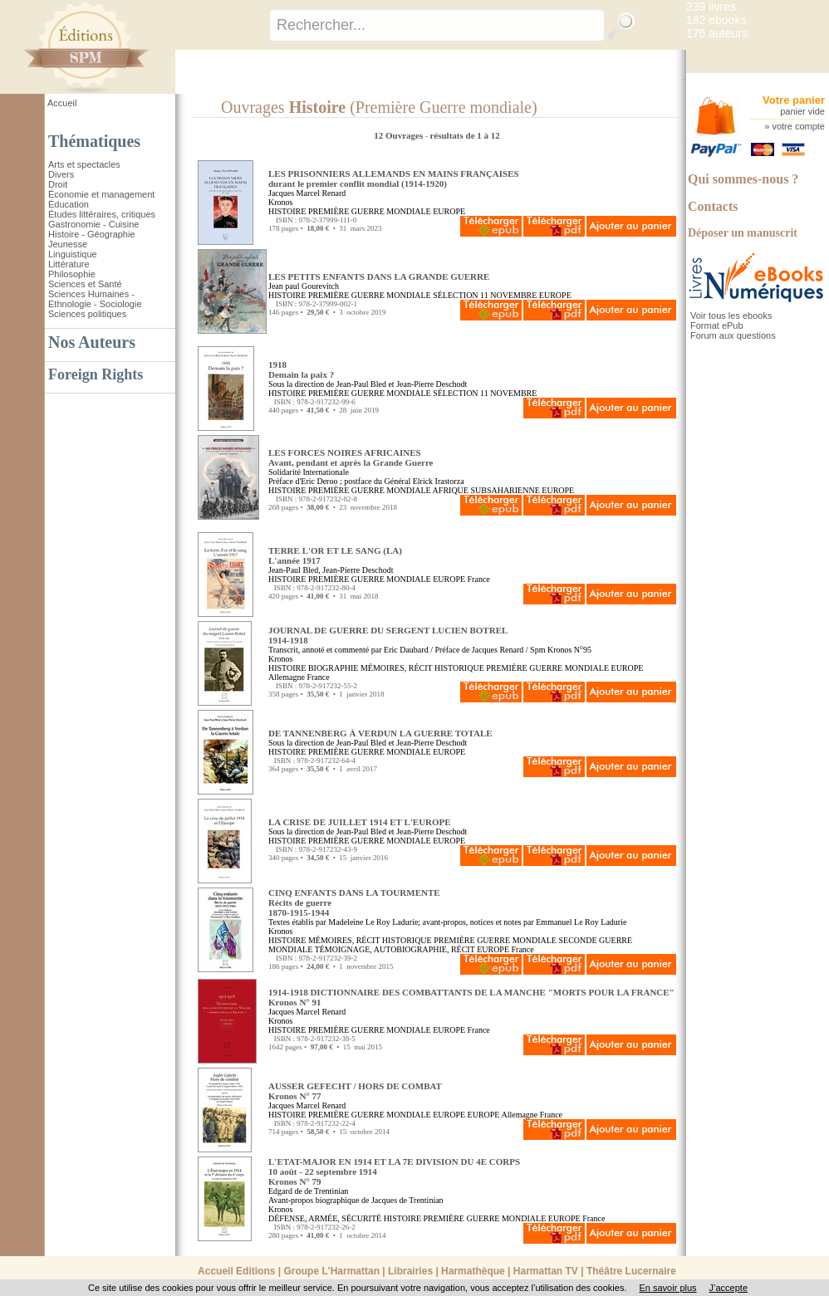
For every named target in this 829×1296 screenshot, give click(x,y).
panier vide (802, 111)
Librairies (410, 1271)
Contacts (713, 206)
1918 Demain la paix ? (301, 369)
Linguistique (72, 254)
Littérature (69, 264)
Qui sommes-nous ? (743, 179)
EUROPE (449, 211)
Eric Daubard (406, 649)
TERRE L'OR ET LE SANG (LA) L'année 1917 (335, 555)
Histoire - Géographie (91, 234)
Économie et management (101, 194)
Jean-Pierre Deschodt (431, 384)
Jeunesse (67, 244)
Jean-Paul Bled (361, 384)
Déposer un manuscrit (742, 233)
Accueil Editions (236, 1271)
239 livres (711, 6)
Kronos (280, 202)
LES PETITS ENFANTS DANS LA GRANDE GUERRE (378, 276)
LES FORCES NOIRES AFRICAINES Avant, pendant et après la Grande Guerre (351, 457)
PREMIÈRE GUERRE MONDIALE (369, 211)
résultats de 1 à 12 (464, 135)
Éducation (68, 204)
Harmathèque (473, 1271)
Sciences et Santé (85, 284)
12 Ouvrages (399, 135)
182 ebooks (716, 20)
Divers (61, 174)
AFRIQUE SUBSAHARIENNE (486, 490)
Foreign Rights (95, 374)
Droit (57, 184)
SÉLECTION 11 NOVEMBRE (485, 295)
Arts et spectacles (84, 164)
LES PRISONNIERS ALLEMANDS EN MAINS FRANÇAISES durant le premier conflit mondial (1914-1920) (393, 178)
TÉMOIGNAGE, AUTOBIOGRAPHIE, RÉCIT (395, 949)
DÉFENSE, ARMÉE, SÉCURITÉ (324, 1218)
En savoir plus (667, 1288)
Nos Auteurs (91, 342)
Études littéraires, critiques (101, 214)
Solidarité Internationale (308, 472)
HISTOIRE (287, 211)
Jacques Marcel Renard (307, 193)
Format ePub (716, 325)
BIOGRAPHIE (333, 667)
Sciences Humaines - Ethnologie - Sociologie (95, 299)
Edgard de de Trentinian (308, 1191)
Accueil (61, 103)
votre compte (798, 126)
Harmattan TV (545, 1271)
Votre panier (794, 100)
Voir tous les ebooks (731, 315)
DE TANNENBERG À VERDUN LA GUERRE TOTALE (380, 733)
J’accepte (728, 1288)
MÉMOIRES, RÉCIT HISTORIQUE (422, 667)
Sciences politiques (87, 314)
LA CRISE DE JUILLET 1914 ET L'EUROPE (359, 822)
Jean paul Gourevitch (303, 286)
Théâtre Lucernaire (631, 1271)
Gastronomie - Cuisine (93, 224)
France (479, 579)
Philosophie (72, 274)
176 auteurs (717, 33)
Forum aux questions (733, 335)
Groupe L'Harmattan (331, 1271)
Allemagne (286, 677)
